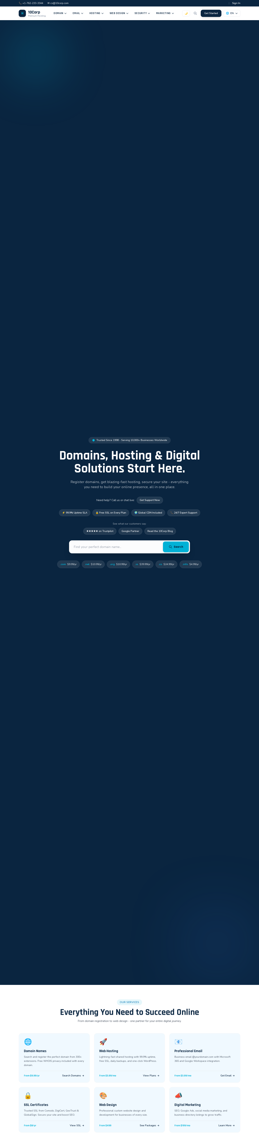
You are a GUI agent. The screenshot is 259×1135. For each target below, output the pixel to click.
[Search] (195, 13)
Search (176, 548)
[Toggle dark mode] (186, 13)
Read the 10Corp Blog (160, 533)
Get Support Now (150, 500)
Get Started (211, 13)
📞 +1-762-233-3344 (31, 3)
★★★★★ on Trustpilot (99, 533)
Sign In (236, 3)
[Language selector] (232, 13)
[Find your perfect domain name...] (116, 548)
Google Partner (130, 533)
